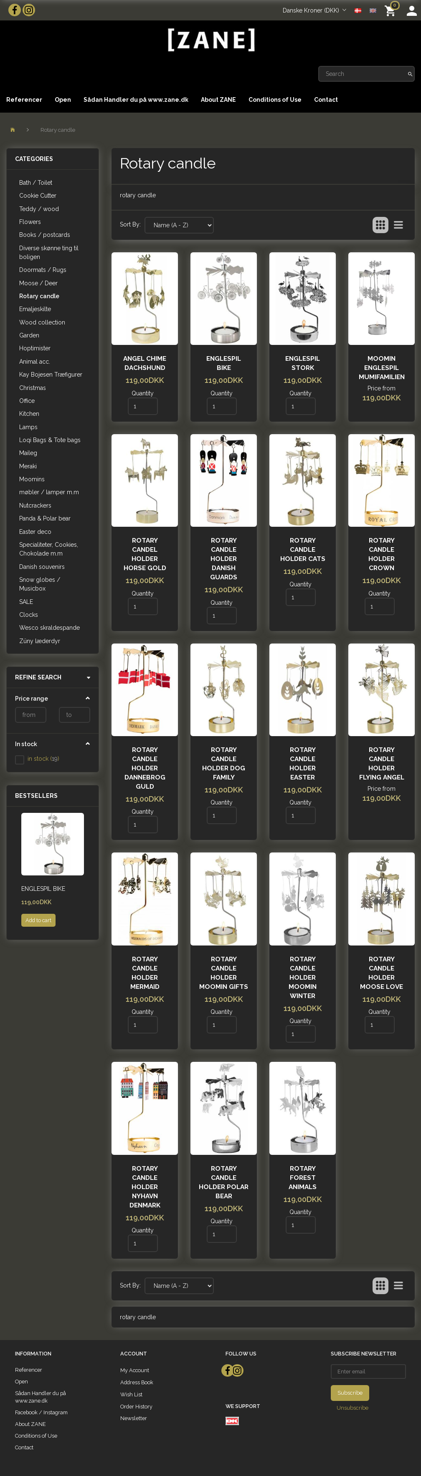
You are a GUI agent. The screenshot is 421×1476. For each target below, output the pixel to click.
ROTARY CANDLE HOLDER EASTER (302, 763)
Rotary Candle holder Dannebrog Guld (144, 768)
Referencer (24, 99)
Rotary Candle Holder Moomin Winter (303, 978)
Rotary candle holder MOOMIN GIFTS (223, 973)
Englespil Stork (302, 363)
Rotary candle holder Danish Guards (223, 559)
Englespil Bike (43, 888)
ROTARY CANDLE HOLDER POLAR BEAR (224, 1182)
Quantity (143, 393)
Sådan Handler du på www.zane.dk (136, 99)
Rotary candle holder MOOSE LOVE (381, 973)
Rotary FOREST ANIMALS (303, 1178)
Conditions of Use (275, 99)
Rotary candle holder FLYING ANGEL (381, 763)
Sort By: (130, 224)
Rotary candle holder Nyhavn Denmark (144, 1187)
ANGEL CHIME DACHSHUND (144, 363)
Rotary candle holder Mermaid (145, 973)
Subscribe (350, 1393)
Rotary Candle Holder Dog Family (223, 763)
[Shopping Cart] (391, 10)
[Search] (410, 74)
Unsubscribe (352, 1408)
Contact (326, 99)
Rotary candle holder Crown (381, 554)
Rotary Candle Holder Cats (302, 550)
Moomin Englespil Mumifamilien (382, 368)
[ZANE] (210, 40)
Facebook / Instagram (41, 1412)
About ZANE (218, 99)
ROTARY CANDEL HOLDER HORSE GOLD (145, 554)
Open (63, 99)
